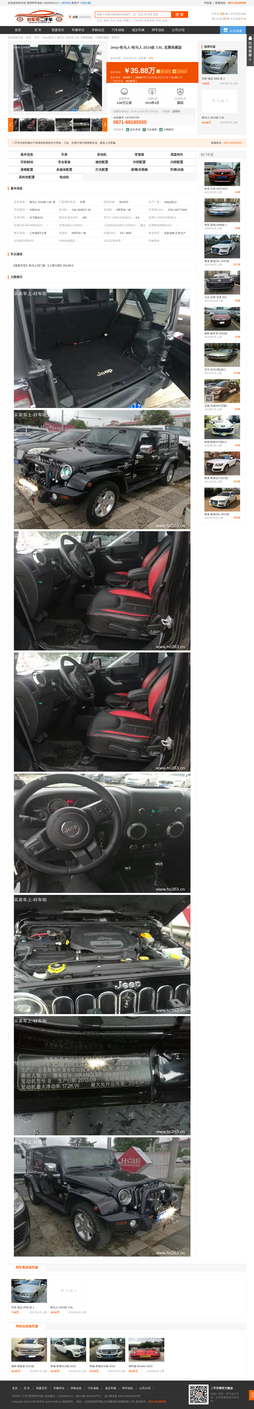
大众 (112, 20)
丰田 (158, 20)
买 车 (37, 30)
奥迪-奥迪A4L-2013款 (216, 261)
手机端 (208, 2)
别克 (119, 20)
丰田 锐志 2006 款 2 (213, 78)
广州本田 (138, 20)
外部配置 (139, 162)
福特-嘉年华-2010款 (215, 333)
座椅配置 (26, 169)
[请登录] (66, 2)
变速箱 (139, 154)
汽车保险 (118, 30)
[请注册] (86, 2)
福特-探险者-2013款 (22, 1366)
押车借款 (158, 30)
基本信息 (26, 154)
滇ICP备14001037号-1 (88, 1395)
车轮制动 (26, 162)
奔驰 (106, 20)
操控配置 (101, 162)
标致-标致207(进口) (215, 441)
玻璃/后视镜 (139, 169)
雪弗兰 (127, 20)
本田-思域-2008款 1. (216, 224)
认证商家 (233, 29)
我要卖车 (58, 30)
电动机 (64, 177)
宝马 (99, 20)
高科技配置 (27, 177)
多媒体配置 (64, 169)
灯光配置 (101, 169)
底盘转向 (176, 154)
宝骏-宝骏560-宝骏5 (215, 405)
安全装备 (64, 162)
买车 (36, 37)
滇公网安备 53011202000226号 (122, 1395)
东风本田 (149, 20)
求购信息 (98, 30)
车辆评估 (78, 30)
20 (224, 18)
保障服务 (118, 129)
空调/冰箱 (177, 169)
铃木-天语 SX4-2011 (216, 188)
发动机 (102, 154)
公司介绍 (178, 30)
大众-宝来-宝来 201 (215, 297)
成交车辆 (138, 30)
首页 (18, 30)
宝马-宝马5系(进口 (215, 369)
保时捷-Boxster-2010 (141, 1366)
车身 (64, 154)
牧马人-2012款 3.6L (213, 117)
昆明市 (115, 37)
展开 (250, 50)
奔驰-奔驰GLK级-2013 (63, 1366)
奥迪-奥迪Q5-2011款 (216, 478)
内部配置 (176, 162)
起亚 (165, 20)
